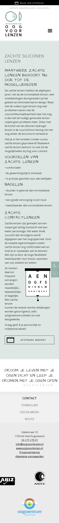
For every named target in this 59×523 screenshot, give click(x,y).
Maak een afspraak (32, 3)
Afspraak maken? (33, 339)
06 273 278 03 (30, 440)
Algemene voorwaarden (29, 456)
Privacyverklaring (29, 452)
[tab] (29, 398)
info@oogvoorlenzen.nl (29, 444)
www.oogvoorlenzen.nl (29, 448)
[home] (12, 21)
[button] (50, 31)
